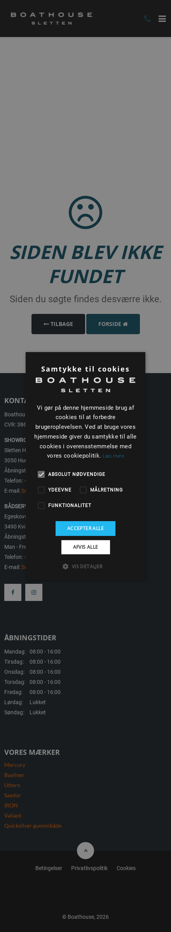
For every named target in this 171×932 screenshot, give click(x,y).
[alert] (85, 466)
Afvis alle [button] (85, 547)
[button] (85, 566)
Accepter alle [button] (85, 528)
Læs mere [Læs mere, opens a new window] (113, 456)
